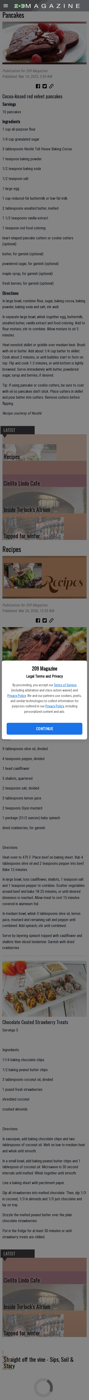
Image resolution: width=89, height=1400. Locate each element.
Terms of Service (65, 685)
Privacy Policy (16, 696)
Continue (44, 729)
